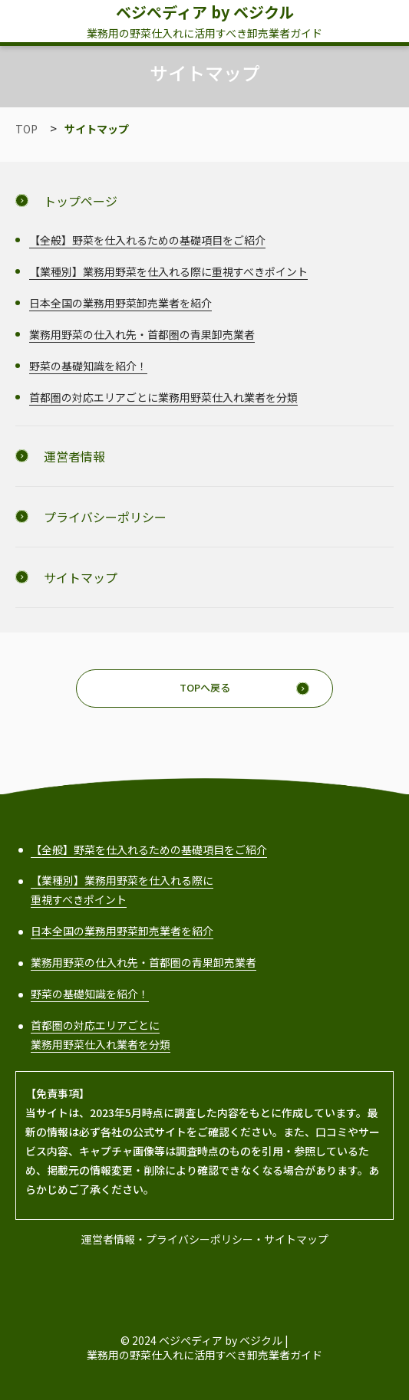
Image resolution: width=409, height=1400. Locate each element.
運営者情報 (108, 1239)
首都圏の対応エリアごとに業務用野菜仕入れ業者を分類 (163, 397)
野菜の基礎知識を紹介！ (88, 365)
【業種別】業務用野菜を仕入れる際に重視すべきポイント (168, 271)
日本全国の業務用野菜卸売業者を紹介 (120, 303)
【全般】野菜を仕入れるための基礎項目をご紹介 (147, 240)
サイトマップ (296, 1239)
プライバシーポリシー (199, 1239)
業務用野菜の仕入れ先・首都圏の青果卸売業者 (142, 334)
